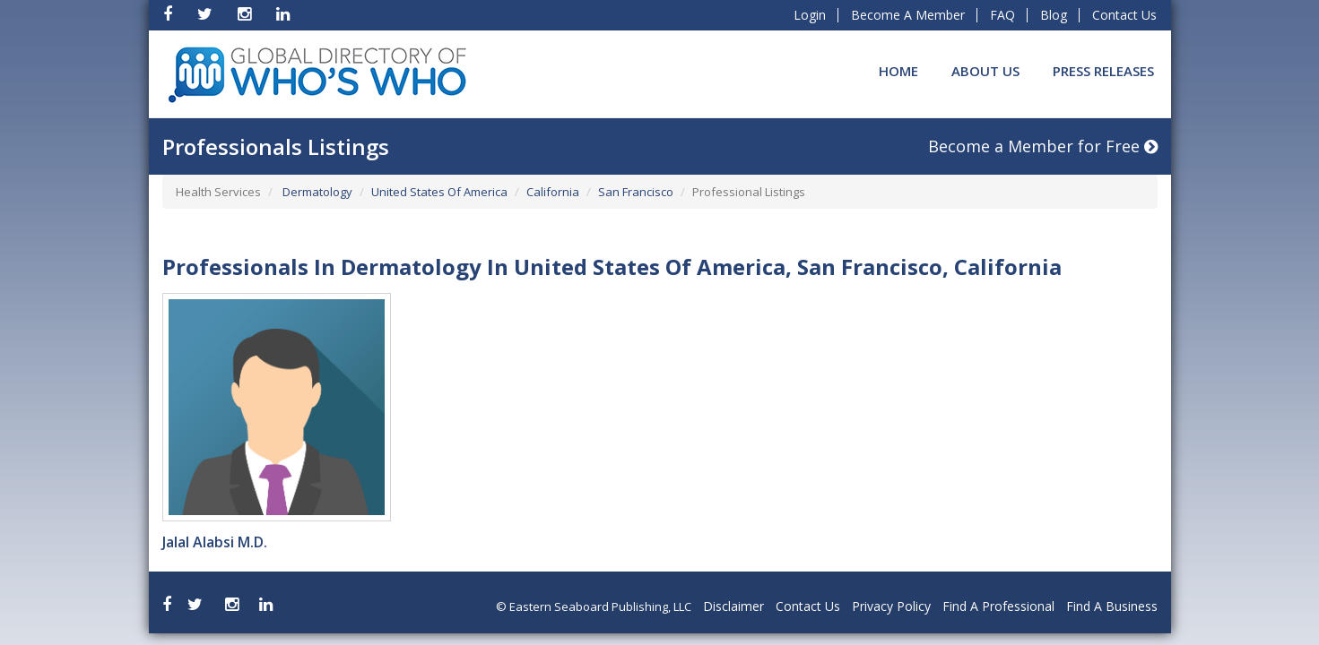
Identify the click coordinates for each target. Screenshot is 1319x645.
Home (898, 71)
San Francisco (635, 192)
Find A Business (1112, 606)
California (552, 192)
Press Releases (1103, 71)
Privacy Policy (891, 606)
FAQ (1002, 15)
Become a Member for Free (1043, 146)
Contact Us (1124, 15)
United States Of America (439, 192)
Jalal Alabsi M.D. (214, 542)
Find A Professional (998, 606)
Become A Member (908, 15)
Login (810, 15)
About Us (985, 71)
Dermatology (316, 192)
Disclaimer (733, 606)
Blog (1053, 15)
